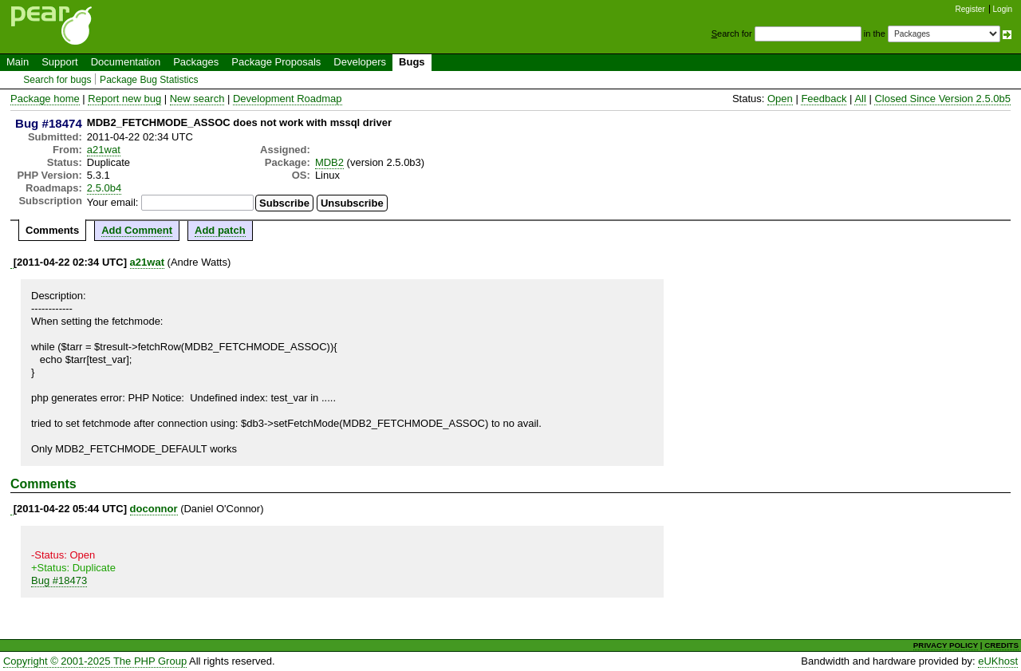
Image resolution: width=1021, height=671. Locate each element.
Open (780, 99)
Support (59, 62)
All (859, 99)
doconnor (154, 509)
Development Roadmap (287, 99)
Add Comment (136, 230)
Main (17, 62)
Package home (45, 99)
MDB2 (329, 162)
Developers (359, 62)
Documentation (125, 62)
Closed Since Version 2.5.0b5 (942, 99)
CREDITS (1001, 645)
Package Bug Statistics (149, 79)
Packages (196, 62)
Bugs (412, 62)
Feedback (823, 99)
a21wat (103, 150)
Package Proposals (276, 62)
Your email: (113, 202)
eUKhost (998, 661)
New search (197, 99)
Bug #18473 (59, 580)
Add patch (220, 230)
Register (970, 9)
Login (1002, 9)
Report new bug (124, 99)
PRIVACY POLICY (945, 645)
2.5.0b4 (104, 188)
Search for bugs (57, 79)
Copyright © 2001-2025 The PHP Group (95, 661)
